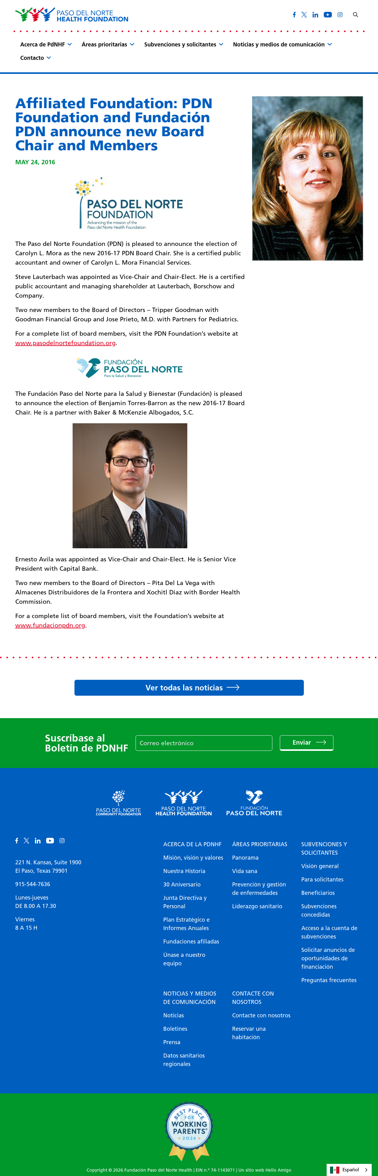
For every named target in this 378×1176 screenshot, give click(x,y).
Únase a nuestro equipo (184, 959)
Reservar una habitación (249, 1033)
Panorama (245, 857)
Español (344, 1170)
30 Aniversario (182, 884)
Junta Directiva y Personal (185, 902)
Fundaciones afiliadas (191, 941)
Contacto (32, 58)
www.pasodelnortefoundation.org (65, 343)
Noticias (173, 1015)
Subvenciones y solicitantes (180, 44)
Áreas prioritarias (104, 44)
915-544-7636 (32, 884)
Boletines (175, 1028)
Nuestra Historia (184, 871)
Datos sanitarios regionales (184, 1060)
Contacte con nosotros (253, 998)
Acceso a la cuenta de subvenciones (329, 932)
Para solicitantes (322, 879)
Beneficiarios (318, 893)
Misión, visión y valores (193, 857)
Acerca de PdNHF (42, 44)
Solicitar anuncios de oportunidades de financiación (328, 958)
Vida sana (244, 871)
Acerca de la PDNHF (192, 844)
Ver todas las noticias (184, 687)
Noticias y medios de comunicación (279, 44)
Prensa (171, 1042)
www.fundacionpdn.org (50, 625)
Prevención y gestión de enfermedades (259, 888)
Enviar (303, 742)
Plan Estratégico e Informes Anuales (186, 924)
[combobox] (349, 1170)
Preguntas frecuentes (328, 980)
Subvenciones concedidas (319, 910)
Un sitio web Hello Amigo (264, 1170)
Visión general (320, 866)
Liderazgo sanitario (257, 906)
